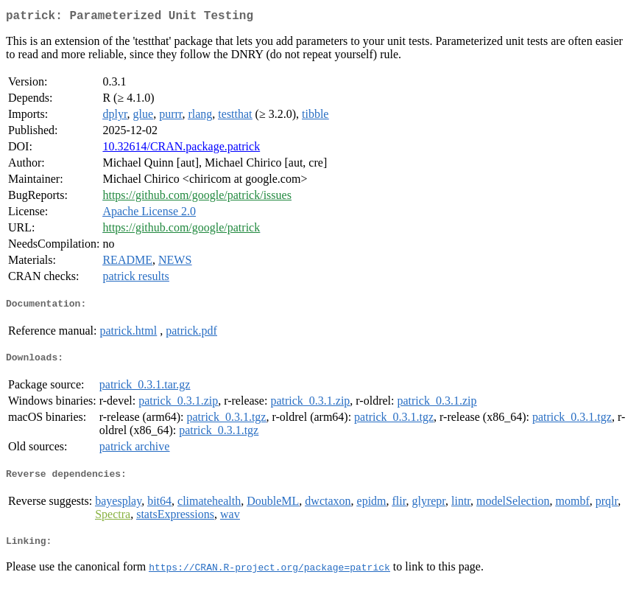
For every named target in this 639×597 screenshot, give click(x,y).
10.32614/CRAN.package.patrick (181, 149)
